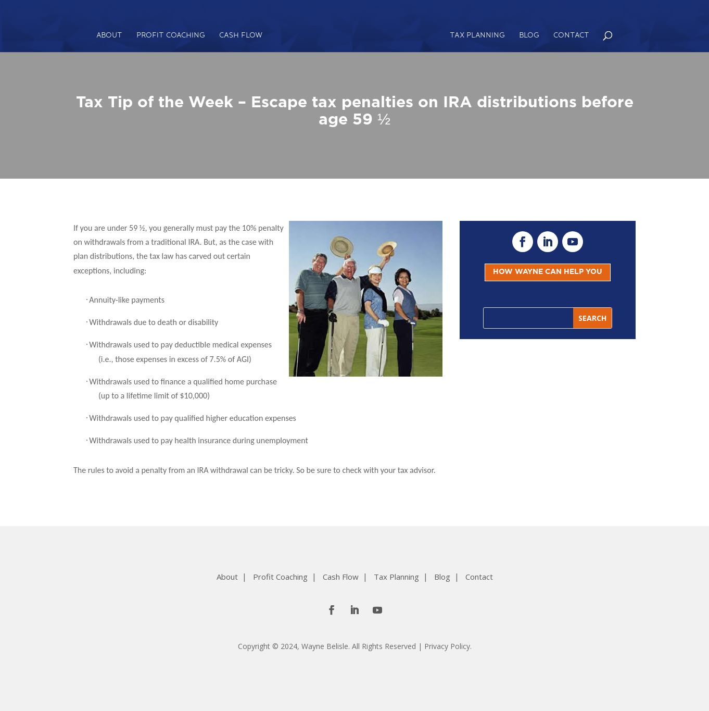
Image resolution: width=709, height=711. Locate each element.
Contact (571, 36)
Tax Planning (477, 36)
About (109, 36)
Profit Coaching (170, 36)
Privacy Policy (447, 646)
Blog (529, 36)
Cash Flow (240, 36)
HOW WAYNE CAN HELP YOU (547, 272)
